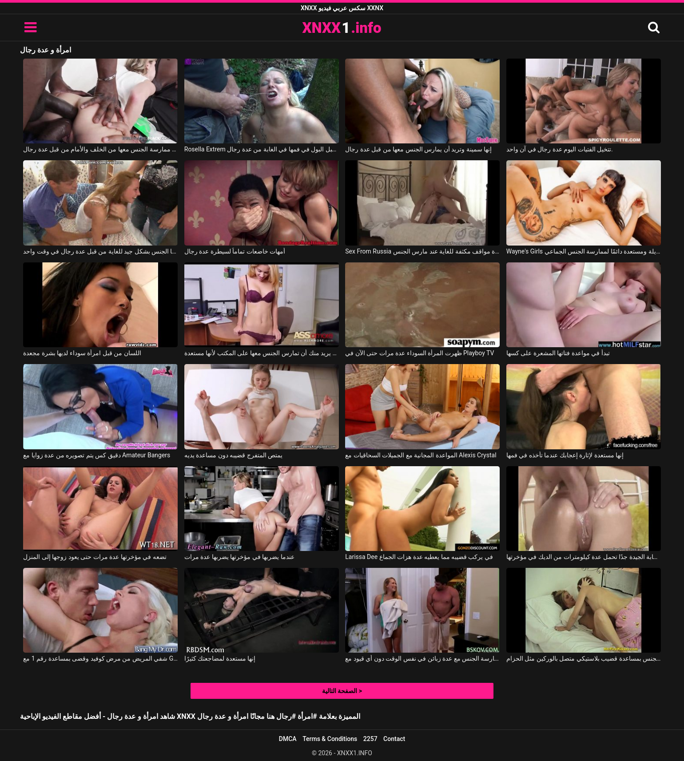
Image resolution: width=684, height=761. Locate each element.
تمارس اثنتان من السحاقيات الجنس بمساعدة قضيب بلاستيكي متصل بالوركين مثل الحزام (583, 658)
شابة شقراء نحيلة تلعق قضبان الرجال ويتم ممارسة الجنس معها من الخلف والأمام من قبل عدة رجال (100, 149)
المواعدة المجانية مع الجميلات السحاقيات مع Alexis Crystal (420, 455)
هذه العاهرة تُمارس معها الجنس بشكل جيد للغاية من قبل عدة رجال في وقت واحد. (100, 251)
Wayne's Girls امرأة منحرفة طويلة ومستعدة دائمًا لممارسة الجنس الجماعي (583, 251)
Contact (394, 738)
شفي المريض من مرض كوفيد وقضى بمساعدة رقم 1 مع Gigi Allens (100, 658)
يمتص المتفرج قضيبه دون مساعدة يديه (233, 455)
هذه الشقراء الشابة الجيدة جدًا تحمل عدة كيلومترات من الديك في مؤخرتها (583, 556)
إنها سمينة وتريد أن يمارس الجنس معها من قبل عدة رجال (418, 149)
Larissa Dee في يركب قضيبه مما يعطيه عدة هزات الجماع (419, 556)
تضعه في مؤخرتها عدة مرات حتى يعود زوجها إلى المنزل (94, 556)
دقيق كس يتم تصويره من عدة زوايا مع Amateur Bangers (96, 455)
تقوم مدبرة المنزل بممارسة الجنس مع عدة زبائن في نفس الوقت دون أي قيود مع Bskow (422, 658)
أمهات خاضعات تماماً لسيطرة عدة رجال (234, 251)
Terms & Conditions (329, 738)
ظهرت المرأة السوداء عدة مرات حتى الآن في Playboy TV (419, 353)
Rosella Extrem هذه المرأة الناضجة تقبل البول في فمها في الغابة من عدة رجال (261, 149)
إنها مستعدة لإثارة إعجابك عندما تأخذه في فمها (565, 455)
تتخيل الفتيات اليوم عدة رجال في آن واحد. (559, 149)
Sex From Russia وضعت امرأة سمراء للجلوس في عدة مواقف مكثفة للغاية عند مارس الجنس (422, 251)
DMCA (288, 738)
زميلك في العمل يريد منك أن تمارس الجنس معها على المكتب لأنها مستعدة (261, 353)
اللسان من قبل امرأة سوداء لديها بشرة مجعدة (82, 353)
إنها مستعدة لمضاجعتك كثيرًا (219, 658)
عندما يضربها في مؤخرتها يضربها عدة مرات (239, 556)
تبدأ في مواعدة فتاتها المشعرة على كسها (558, 353)
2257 (370, 738)
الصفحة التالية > (342, 690)
